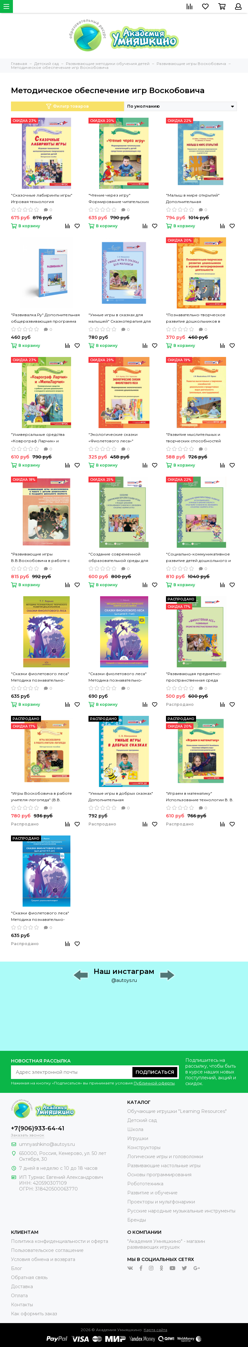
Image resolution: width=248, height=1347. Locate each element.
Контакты (22, 1305)
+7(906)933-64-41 (37, 1128)
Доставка (22, 1286)
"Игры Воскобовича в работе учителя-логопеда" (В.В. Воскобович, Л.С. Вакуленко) (41, 797)
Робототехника (145, 1184)
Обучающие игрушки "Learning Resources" (177, 1111)
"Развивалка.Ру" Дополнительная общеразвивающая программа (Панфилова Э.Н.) (45, 318)
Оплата (19, 1296)
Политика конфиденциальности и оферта (59, 1241)
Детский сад (142, 1120)
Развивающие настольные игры (164, 1166)
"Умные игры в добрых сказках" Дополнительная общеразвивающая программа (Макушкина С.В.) (121, 797)
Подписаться (155, 1072)
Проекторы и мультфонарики (161, 1202)
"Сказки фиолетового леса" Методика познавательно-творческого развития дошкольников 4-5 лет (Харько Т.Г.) (42, 917)
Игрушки (137, 1138)
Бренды (136, 1220)
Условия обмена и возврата (43, 1259)
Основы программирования (159, 1175)
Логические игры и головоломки (165, 1156)
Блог (16, 1268)
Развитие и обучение (152, 1193)
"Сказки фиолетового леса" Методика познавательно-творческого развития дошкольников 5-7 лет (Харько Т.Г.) (119, 677)
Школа (135, 1129)
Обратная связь (29, 1277)
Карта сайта (155, 1329)
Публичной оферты (154, 1083)
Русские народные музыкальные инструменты (181, 1211)
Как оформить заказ (34, 1314)
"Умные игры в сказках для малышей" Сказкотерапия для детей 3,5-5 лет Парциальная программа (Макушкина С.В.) (119, 318)
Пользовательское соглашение (47, 1250)
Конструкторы (143, 1147)
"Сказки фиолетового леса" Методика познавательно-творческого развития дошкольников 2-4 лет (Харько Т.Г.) (42, 677)
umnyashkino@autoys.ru (47, 1144)
